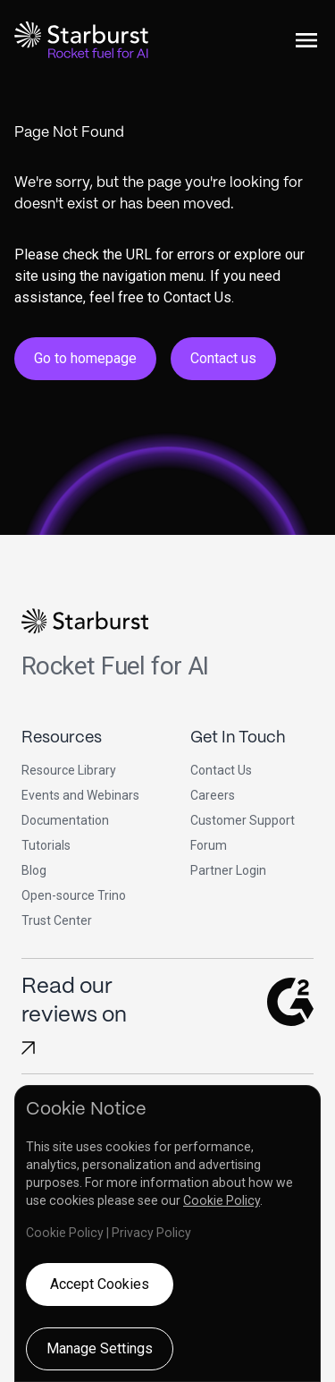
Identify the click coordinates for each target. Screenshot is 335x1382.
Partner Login (228, 870)
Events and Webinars (80, 795)
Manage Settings (99, 1348)
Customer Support (242, 820)
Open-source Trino (73, 895)
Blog (33, 870)
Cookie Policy (221, 1200)
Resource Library (68, 770)
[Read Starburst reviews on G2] (28, 1048)
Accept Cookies (99, 1284)
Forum (208, 845)
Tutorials (46, 845)
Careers (212, 795)
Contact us (223, 358)
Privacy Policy (151, 1232)
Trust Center (56, 920)
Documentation (65, 820)
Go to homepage (85, 358)
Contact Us (221, 770)
